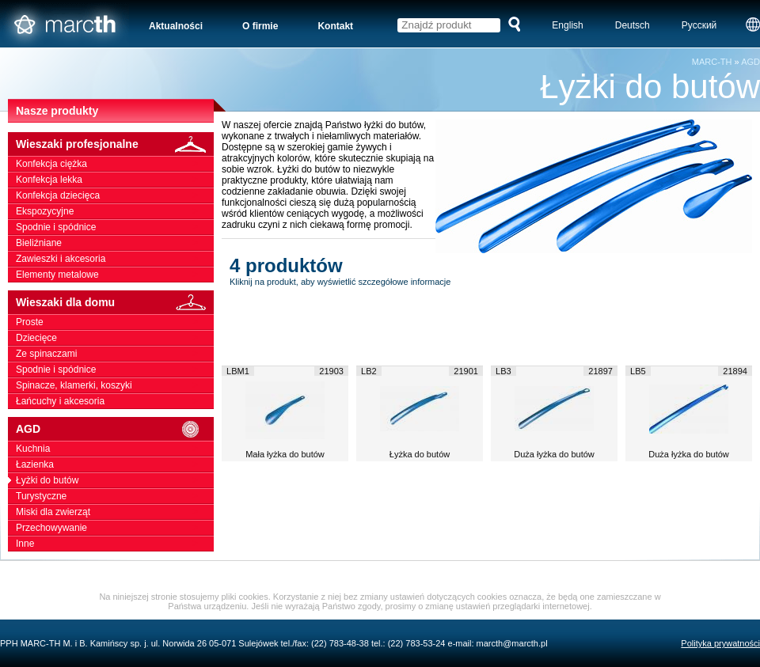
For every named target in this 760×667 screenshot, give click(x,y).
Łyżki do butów (115, 480)
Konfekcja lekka (115, 179)
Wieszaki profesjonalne (115, 144)
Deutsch (632, 25)
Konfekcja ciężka (115, 164)
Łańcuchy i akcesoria (115, 401)
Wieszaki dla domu (115, 302)
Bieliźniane (115, 243)
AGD (750, 61)
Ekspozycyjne (115, 211)
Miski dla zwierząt (115, 512)
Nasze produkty (57, 110)
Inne (115, 543)
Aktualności (176, 26)
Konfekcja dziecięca (115, 195)
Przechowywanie (115, 528)
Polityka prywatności (720, 643)
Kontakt (335, 26)
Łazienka (115, 464)
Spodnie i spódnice (115, 227)
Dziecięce (115, 338)
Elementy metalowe (115, 274)
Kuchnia (115, 449)
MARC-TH (712, 61)
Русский (699, 25)
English (567, 25)
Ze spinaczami (115, 354)
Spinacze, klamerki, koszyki (115, 385)
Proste (115, 322)
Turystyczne (115, 496)
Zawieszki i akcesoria (115, 259)
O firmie (260, 26)
